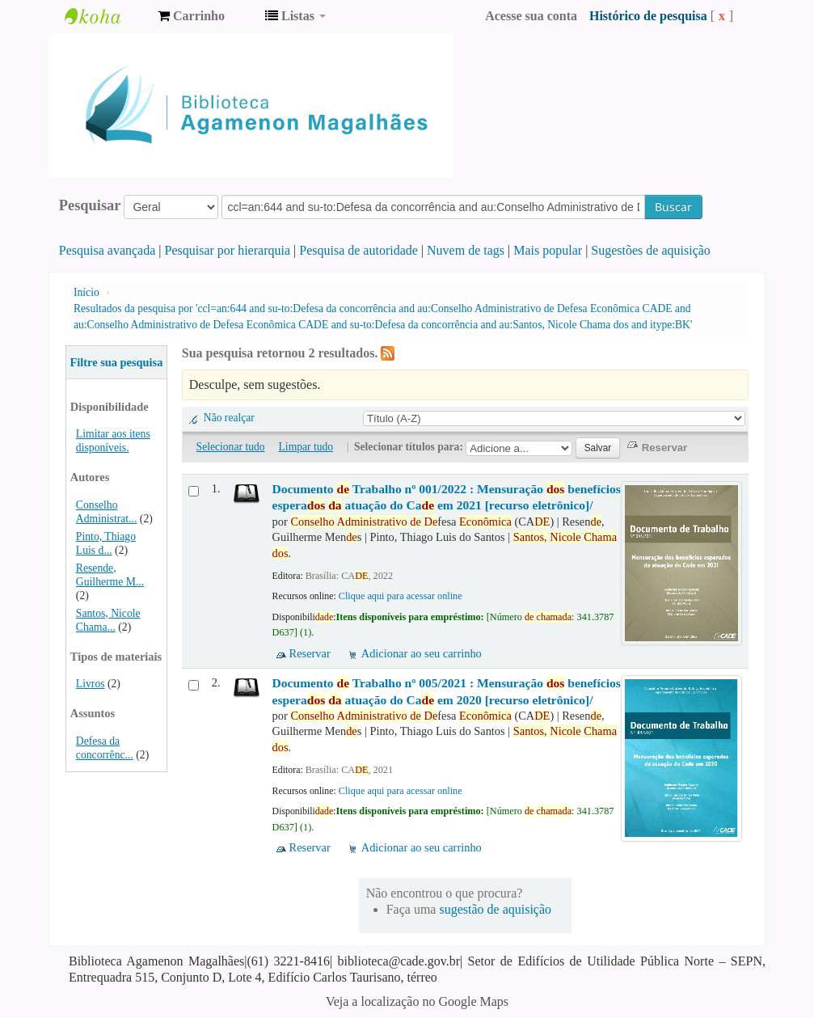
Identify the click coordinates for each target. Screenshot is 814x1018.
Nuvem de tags (465, 250)
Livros (90, 684)
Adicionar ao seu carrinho (421, 653)
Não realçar (229, 418)
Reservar (310, 653)
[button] (191, 16)
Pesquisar (90, 205)
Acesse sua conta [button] (531, 16)
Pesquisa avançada (107, 250)
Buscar (673, 206)
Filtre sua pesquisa (116, 362)
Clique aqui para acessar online (400, 596)
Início (86, 292)
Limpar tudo (306, 447)
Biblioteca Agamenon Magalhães (105, 16)
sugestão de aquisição (495, 909)
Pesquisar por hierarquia (228, 250)
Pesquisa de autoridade (358, 250)
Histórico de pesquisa (648, 16)
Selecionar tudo (230, 447)
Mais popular (547, 250)
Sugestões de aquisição (651, 250)
